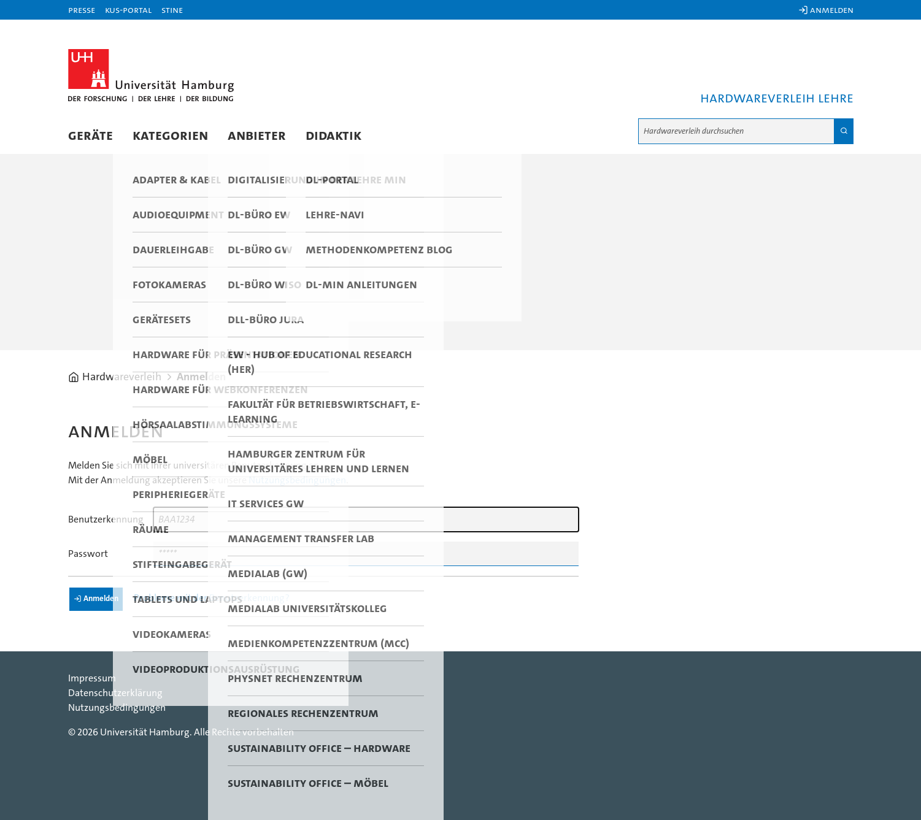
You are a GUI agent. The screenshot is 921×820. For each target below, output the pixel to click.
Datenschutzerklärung (115, 693)
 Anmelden (826, 10)
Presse (81, 10)
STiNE (172, 10)
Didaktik (333, 135)
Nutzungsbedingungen (297, 480)
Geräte (90, 135)
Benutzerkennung (106, 519)
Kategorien (170, 135)
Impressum (92, 678)
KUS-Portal (128, 10)
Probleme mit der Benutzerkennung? (212, 598)
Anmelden (201, 377)
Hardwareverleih (121, 377)
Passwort (88, 554)
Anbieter (257, 135)
